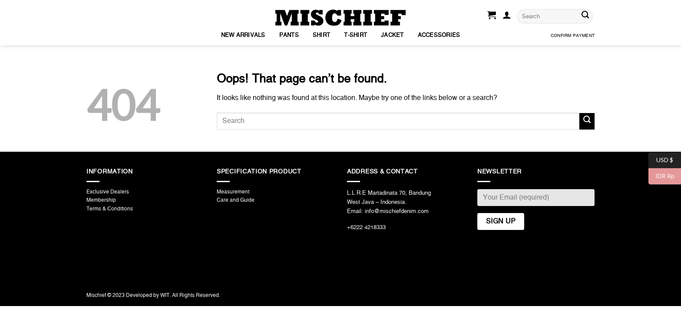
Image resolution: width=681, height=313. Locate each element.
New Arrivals (243, 35)
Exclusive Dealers (107, 191)
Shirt (321, 35)
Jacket (392, 35)
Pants (289, 35)
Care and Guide (236, 200)
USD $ (660, 160)
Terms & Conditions (109, 208)
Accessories (439, 35)
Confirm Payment (573, 35)
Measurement (233, 191)
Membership (101, 200)
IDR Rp (661, 176)
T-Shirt (355, 35)
